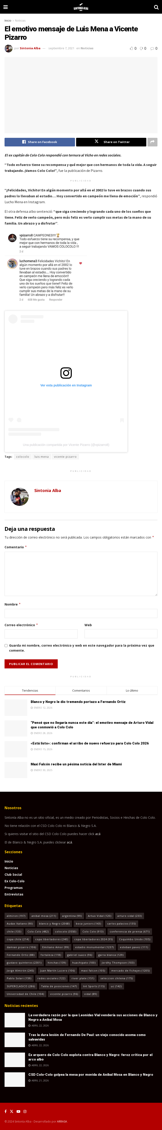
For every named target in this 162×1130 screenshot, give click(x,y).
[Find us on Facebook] (6, 1111)
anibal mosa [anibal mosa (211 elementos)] (44, 916)
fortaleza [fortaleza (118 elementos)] (51, 955)
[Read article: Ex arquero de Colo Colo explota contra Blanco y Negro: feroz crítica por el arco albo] (15, 1060)
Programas (14, 887)
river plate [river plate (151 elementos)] (83, 978)
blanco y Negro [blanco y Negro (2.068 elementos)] (54, 923)
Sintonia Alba (30, 48)
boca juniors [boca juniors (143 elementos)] (88, 923)
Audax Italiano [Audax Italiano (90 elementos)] (20, 923)
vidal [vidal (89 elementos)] (90, 994)
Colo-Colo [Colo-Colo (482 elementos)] (38, 931)
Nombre (13, 604)
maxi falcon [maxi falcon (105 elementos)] (93, 970)
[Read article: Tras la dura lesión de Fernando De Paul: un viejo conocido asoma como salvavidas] (15, 1040)
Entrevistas (14, 894)
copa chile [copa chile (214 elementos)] (18, 939)
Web (88, 625)
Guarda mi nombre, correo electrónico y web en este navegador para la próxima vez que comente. (81, 648)
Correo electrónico (21, 625)
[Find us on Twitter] (11, 1111)
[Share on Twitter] (111, 142)
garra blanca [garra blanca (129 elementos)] (111, 955)
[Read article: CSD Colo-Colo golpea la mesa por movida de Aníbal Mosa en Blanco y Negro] (15, 1079)
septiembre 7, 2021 (61, 48)
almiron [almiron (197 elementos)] (16, 916)
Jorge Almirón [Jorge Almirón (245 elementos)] (20, 970)
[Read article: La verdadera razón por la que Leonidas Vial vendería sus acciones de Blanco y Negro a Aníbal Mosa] (15, 1020)
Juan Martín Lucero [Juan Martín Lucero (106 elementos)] (57, 970)
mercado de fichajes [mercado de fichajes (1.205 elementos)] (130, 970)
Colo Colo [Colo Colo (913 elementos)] (93, 931)
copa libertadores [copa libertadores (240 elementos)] (51, 939)
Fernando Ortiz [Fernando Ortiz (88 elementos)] (21, 955)
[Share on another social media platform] (152, 142)
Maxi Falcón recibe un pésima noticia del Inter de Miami (76, 764)
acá (97, 834)
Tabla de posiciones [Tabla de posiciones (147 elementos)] (59, 986)
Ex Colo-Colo (15, 881)
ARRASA (62, 1121)
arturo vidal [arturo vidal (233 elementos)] (129, 916)
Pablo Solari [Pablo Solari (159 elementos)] (19, 978)
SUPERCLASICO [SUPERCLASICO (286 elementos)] (21, 986)
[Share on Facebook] (40, 142)
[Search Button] (156, 7)
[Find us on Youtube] (18, 1111)
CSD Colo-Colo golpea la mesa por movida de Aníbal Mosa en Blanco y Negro (90, 1075)
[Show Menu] (5, 7)
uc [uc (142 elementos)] (116, 986)
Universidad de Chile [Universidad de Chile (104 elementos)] (25, 994)
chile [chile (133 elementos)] (14, 931)
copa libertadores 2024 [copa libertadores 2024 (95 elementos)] (93, 939)
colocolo (22, 457)
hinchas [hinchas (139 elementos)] (57, 962)
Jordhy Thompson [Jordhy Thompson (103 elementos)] (118, 962)
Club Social (13, 874)
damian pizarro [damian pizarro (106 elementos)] (21, 947)
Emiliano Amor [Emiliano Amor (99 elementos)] (55, 947)
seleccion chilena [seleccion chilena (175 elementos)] (116, 978)
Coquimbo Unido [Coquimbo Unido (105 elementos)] (134, 939)
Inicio (8, 20)
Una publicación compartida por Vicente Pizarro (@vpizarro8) (66, 445)
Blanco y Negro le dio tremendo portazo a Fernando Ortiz (78, 702)
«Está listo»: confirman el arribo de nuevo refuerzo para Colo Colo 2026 (90, 744)
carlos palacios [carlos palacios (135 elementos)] (121, 923)
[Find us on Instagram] (25, 1111)
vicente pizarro (65, 457)
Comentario (16, 547)
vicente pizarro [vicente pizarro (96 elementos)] (64, 994)
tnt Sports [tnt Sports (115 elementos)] (94, 986)
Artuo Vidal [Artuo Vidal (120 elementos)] (99, 916)
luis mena (42, 457)
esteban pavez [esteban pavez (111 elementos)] (134, 947)
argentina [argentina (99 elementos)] (72, 916)
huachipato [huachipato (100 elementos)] (84, 962)
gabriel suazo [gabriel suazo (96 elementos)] (79, 955)
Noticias (20, 20)
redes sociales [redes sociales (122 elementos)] (51, 978)
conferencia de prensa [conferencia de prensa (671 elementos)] (130, 931)
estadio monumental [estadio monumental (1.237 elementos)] (94, 947)
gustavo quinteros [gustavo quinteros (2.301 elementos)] (24, 962)
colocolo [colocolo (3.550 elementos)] (65, 931)
